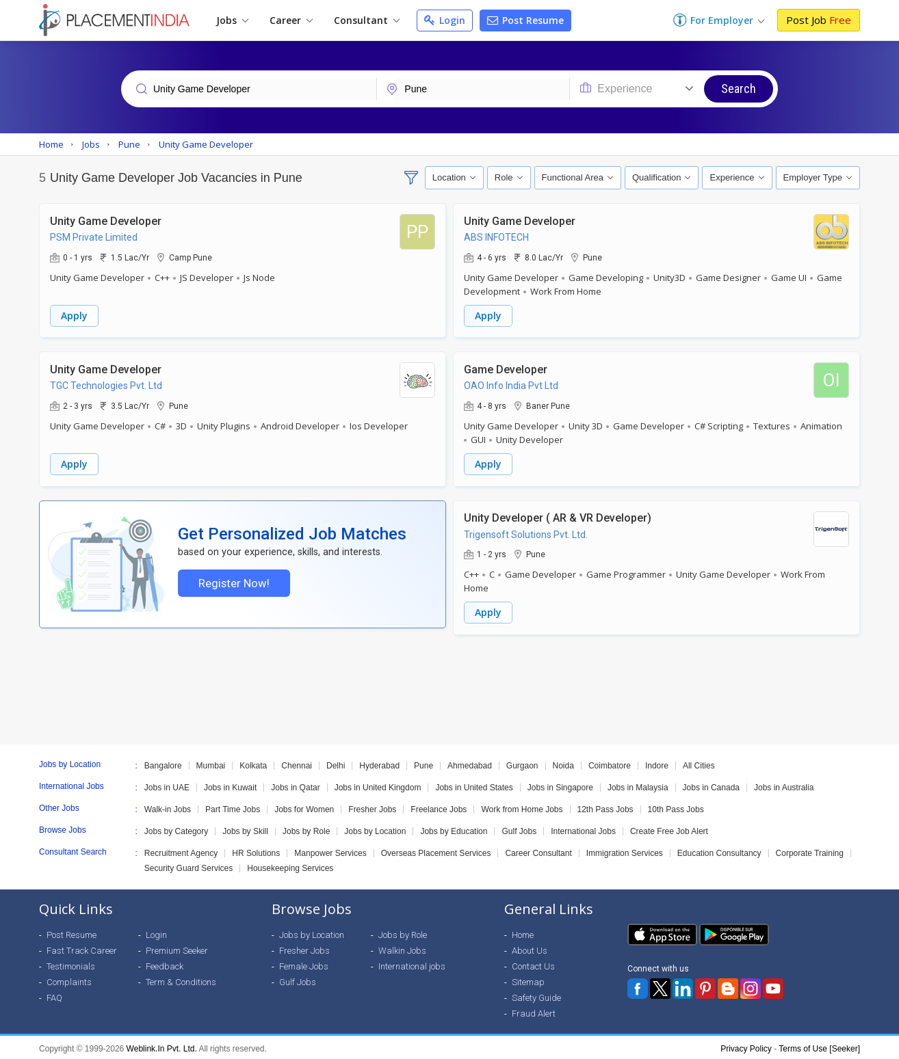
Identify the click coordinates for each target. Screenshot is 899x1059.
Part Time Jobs (232, 807)
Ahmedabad (469, 763)
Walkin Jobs (402, 948)
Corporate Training (810, 850)
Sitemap (528, 979)
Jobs (232, 20)
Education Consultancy (719, 850)
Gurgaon (522, 763)
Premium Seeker (177, 948)
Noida (563, 763)
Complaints (69, 979)
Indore (656, 763)
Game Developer (505, 368)
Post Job (818, 20)
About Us (529, 948)
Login (444, 20)
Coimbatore (609, 763)
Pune (423, 763)
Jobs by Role (306, 829)
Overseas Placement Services (436, 850)
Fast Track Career (82, 948)
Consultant (367, 20)
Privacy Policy (746, 1046)
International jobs (411, 964)
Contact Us (533, 964)
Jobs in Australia (783, 785)
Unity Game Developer (105, 220)
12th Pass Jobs (605, 807)
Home (523, 932)
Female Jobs (303, 964)
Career (291, 20)
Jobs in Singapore (560, 785)
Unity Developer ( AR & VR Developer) (557, 515)
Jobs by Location (375, 829)
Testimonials (71, 964)
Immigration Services (624, 850)
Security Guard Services (188, 865)
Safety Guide (536, 995)
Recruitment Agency (181, 850)
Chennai (296, 763)
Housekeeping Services (290, 865)
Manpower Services (330, 850)
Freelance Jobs (439, 807)
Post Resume (525, 20)
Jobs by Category (176, 829)
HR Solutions (256, 850)
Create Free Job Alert (669, 829)
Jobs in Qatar (295, 785)
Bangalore (163, 763)
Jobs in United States (473, 785)
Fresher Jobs (372, 807)
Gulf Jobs (518, 829)
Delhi (335, 763)
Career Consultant (538, 850)
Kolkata (253, 763)
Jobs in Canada (711, 785)
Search (738, 88)
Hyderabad (379, 763)
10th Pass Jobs (676, 807)
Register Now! (232, 583)
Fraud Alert (534, 1011)
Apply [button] (74, 314)
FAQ (54, 995)
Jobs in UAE (167, 785)
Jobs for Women (304, 807)
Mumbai (211, 763)
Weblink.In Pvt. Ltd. (162, 1046)
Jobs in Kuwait (230, 785)
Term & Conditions (181, 979)
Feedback (164, 964)
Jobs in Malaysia (638, 785)
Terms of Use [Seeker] (819, 1046)
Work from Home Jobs (521, 807)
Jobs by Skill (245, 829)
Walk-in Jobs (167, 807)
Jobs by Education (453, 829)
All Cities (699, 763)
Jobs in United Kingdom (378, 785)
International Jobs (583, 829)
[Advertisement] (449, 687)
